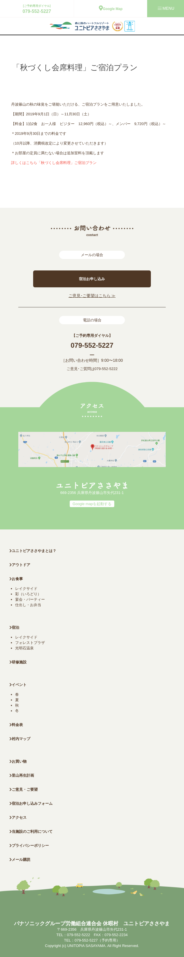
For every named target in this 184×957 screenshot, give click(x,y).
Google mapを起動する (92, 504)
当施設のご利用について (31, 831)
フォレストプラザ (30, 642)
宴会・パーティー (30, 599)
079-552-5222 (106, 369)
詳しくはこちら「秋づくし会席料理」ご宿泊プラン (54, 163)
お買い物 (18, 761)
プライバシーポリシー (29, 845)
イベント (18, 685)
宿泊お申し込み (92, 279)
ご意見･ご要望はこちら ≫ (92, 295)
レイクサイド (26, 588)
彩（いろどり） (28, 594)
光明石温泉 (24, 648)
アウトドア (21, 565)
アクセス (18, 817)
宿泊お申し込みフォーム (31, 803)
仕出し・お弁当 (28, 605)
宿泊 (14, 627)
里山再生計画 (21, 775)
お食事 (16, 579)
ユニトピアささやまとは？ (32, 551)
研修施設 (18, 662)
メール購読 (19, 859)
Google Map (111, 9)
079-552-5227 (37, 11)
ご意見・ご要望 (23, 789)
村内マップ (19, 739)
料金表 (16, 725)
